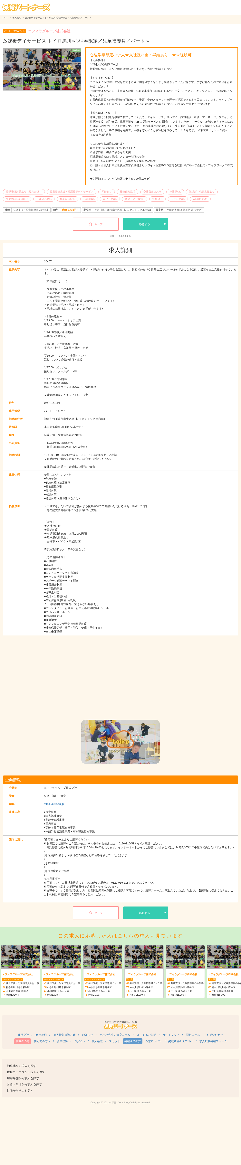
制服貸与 (157, 198)
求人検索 (16, 17)
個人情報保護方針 (64, 1034)
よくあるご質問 (146, 1034)
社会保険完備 (127, 191)
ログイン (79, 1041)
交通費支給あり (152, 191)
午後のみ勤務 (44, 198)
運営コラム (193, 1034)
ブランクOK (178, 198)
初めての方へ (42, 1041)
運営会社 (23, 1034)
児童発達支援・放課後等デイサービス (71, 191)
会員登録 (62, 1041)
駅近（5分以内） (134, 198)
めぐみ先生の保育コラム (115, 1034)
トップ (5, 17)
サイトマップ (171, 1034)
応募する (144, 224)
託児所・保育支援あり (202, 191)
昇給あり (106, 191)
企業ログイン (153, 1041)
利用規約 (41, 1034)
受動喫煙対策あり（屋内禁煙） (24, 191)
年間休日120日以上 (17, 198)
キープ (98, 224)
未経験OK (89, 198)
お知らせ (87, 1034)
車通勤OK (175, 191)
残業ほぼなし (67, 198)
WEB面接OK (200, 198)
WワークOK (110, 198)
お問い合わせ (215, 1034)
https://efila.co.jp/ (54, 803)
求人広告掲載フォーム (213, 1041)
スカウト (114, 1041)
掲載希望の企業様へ (180, 1041)
